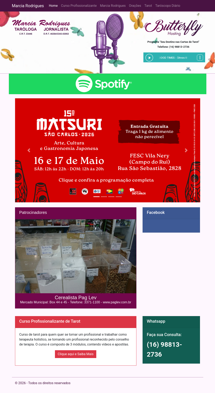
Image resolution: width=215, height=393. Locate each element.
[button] (29, 150)
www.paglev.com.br (117, 302)
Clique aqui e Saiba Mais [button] (75, 354)
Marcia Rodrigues (28, 5)
